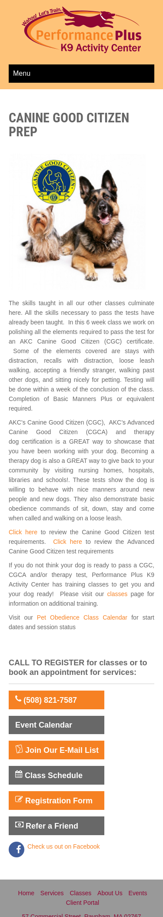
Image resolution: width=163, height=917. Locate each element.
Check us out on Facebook (63, 846)
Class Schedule (49, 775)
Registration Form (54, 800)
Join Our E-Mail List (57, 750)
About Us (110, 893)
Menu (21, 73)
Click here (23, 532)
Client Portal (82, 902)
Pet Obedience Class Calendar (84, 617)
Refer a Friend (46, 825)
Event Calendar (43, 725)
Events (138, 893)
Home (26, 893)
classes (117, 593)
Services (52, 893)
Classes (80, 893)
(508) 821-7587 (46, 700)
